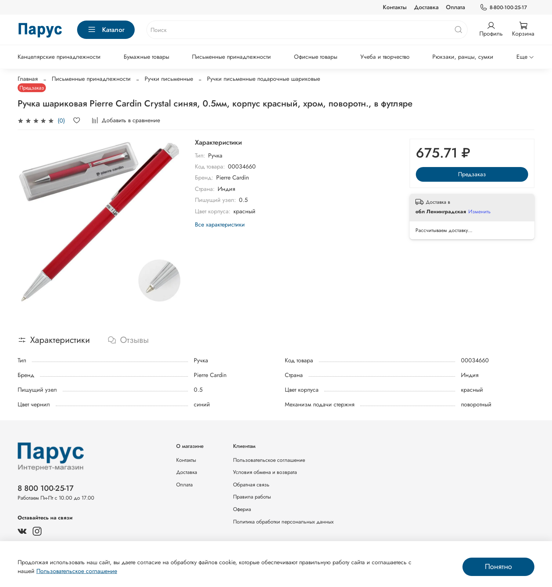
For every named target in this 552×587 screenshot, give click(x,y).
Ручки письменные (169, 79)
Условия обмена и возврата (265, 472)
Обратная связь (251, 484)
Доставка (426, 7)
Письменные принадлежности (231, 56)
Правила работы (252, 496)
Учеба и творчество (385, 56)
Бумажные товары (146, 56)
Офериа (242, 509)
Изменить (479, 211)
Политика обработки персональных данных (283, 521)
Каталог (105, 30)
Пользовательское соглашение (269, 460)
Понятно (498, 566)
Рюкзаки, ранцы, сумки (462, 56)
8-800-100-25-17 (503, 7)
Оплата (455, 7)
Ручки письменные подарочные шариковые (263, 79)
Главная (28, 79)
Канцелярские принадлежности (59, 56)
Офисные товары (315, 56)
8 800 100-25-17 (46, 488)
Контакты (395, 7)
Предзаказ (472, 174)
